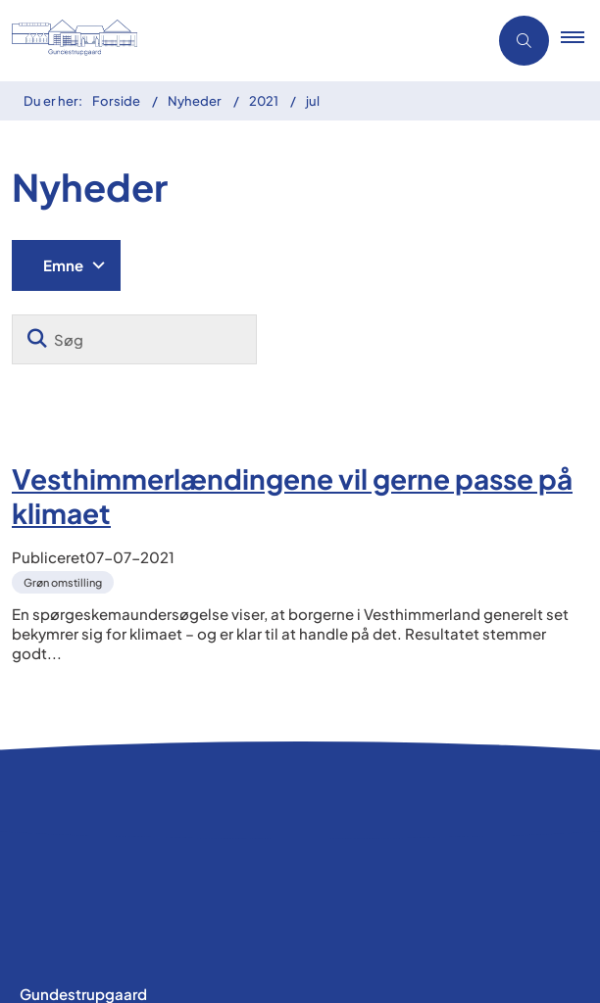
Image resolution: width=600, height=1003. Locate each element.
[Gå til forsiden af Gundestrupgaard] (104, 41)
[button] (580, 41)
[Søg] (134, 339)
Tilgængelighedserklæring (114, 942)
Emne (63, 265)
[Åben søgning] (524, 41)
